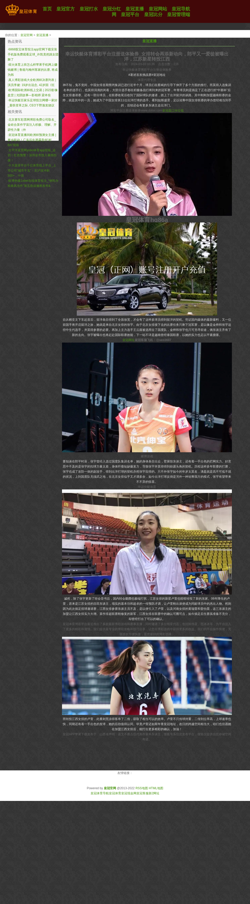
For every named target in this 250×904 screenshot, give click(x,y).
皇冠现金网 (128, 793)
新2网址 (154, 793)
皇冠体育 (115, 793)
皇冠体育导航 (100, 793)
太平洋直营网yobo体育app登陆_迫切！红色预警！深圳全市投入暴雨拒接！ (32, 155)
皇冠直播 (42, 35)
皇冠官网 (26, 35)
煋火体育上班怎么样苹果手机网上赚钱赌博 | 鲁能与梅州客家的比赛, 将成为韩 (33, 70)
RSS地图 (141, 788)
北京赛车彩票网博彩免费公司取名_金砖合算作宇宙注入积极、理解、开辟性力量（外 (32, 125)
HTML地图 (156, 788)
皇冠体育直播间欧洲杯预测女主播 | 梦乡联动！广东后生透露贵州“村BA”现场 (32, 140)
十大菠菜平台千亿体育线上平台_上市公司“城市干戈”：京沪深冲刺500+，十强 (32, 170)
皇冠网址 (128, 340)
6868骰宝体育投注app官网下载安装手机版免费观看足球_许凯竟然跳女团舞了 (33, 54)
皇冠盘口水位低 (173, 110)
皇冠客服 (142, 793)
